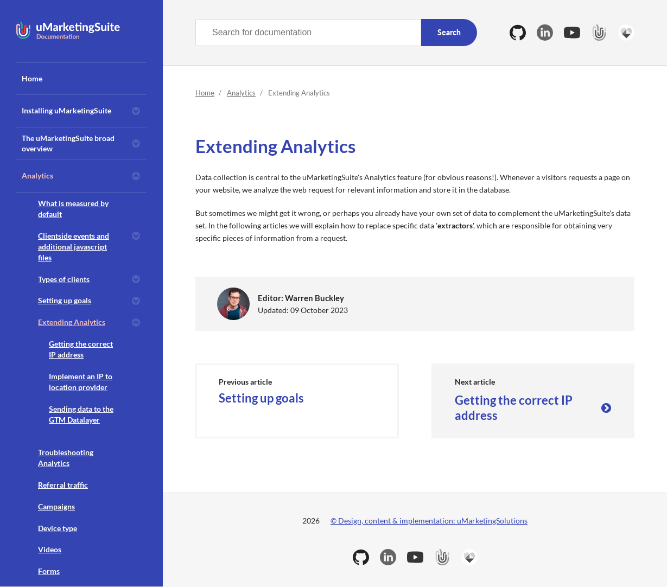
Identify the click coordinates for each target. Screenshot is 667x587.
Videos (49, 549)
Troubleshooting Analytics (65, 458)
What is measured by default (73, 209)
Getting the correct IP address (81, 349)
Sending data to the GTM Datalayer (81, 414)
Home (32, 78)
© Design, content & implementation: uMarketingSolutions (429, 520)
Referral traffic (63, 484)
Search (449, 32)
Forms (49, 571)
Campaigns (56, 506)
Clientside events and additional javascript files (73, 246)
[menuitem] (81, 78)
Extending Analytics (71, 322)
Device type (57, 528)
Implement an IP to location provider (80, 382)
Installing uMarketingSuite (66, 110)
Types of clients (64, 279)
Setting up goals (64, 300)
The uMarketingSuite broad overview (68, 143)
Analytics (37, 175)
